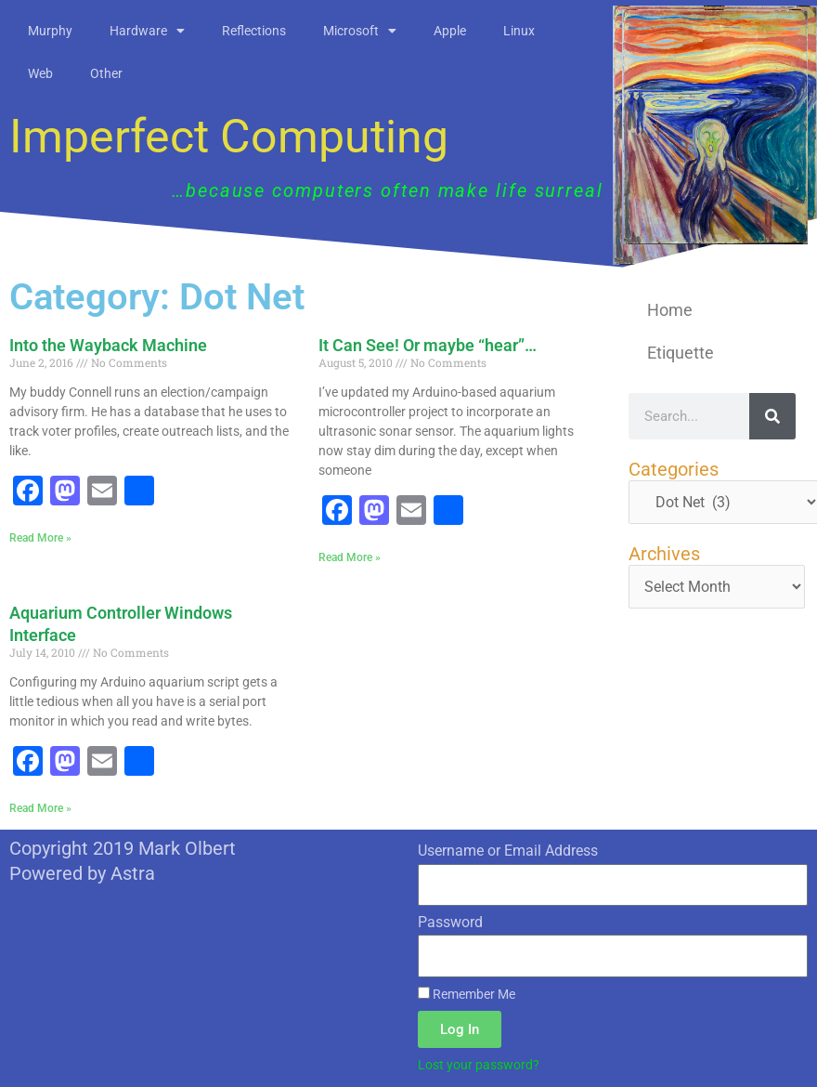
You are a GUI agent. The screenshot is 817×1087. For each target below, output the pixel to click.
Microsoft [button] (359, 30)
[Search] (772, 416)
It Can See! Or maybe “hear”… (427, 345)
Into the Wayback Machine (108, 345)
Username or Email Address (508, 850)
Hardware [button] (147, 30)
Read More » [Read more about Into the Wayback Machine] (40, 537)
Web (40, 73)
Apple (450, 30)
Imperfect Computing (228, 137)
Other (106, 73)
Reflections (254, 30)
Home (670, 310)
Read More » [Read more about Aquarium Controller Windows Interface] (40, 808)
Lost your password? (478, 1064)
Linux (519, 30)
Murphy (50, 30)
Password (450, 922)
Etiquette (680, 352)
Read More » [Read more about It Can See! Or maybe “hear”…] (349, 557)
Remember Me (466, 994)
